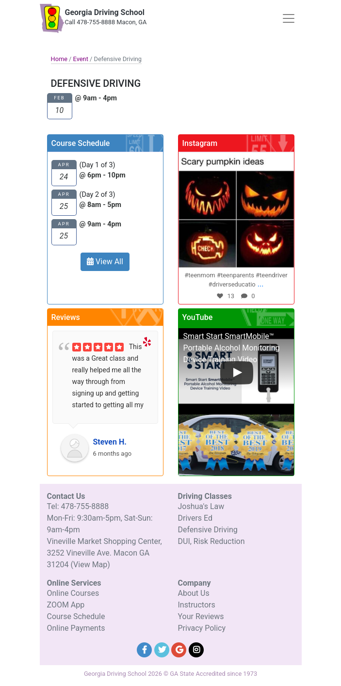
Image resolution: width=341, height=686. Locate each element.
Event (80, 59)
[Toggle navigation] (289, 18)
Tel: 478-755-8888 (78, 506)
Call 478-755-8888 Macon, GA (106, 22)
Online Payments (76, 628)
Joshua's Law (201, 506)
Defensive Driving (208, 529)
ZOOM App (66, 604)
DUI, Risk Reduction (211, 541)
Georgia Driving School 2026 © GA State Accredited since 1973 (170, 673)
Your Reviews (201, 616)
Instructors (196, 604)
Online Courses (73, 593)
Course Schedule (76, 616)
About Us (194, 593)
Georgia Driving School (105, 12)
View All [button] (105, 261)
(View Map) (90, 564)
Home (59, 59)
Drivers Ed (195, 518)
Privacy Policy (202, 628)
